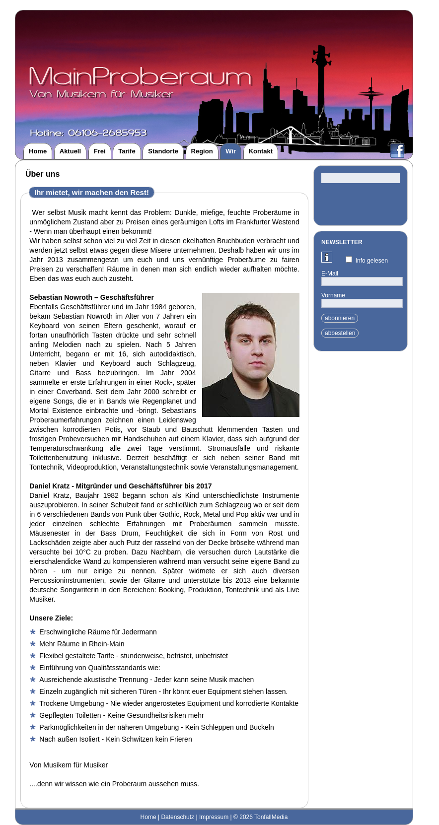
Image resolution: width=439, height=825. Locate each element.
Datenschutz (177, 817)
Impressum (213, 817)
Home (148, 817)
